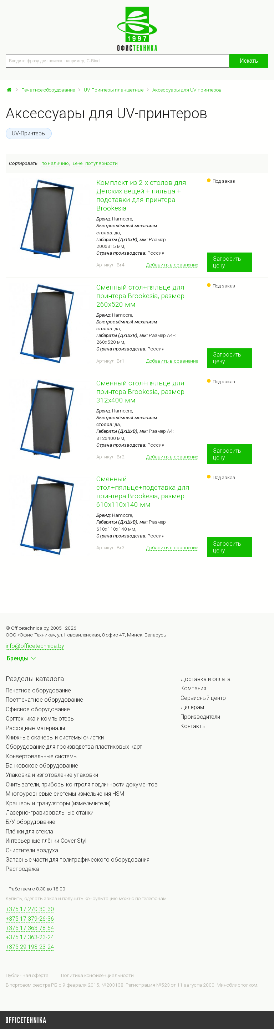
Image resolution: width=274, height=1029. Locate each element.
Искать (249, 61)
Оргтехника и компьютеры (40, 718)
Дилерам (192, 707)
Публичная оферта (27, 975)
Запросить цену (227, 262)
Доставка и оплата (205, 679)
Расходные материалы (35, 728)
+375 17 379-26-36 (30, 918)
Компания (193, 688)
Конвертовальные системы (41, 756)
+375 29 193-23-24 (30, 947)
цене (77, 163)
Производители (200, 716)
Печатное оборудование (48, 90)
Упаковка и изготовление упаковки (52, 774)
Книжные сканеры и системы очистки (55, 737)
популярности (101, 163)
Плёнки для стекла (29, 831)
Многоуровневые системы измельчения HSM (65, 793)
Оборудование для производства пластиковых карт (74, 746)
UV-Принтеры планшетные (113, 90)
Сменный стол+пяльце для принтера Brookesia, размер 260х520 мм (140, 295)
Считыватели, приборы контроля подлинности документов (82, 784)
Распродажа (22, 869)
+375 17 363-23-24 (30, 937)
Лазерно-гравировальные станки (49, 812)
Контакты (193, 726)
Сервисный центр (203, 698)
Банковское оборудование (42, 765)
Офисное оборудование (38, 709)
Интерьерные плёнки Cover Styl (46, 840)
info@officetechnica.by (35, 646)
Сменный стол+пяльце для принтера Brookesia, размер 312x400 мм (140, 391)
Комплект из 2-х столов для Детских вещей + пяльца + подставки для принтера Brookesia (141, 195)
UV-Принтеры (29, 133)
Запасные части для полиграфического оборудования (77, 859)
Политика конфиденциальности (97, 975)
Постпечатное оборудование (44, 699)
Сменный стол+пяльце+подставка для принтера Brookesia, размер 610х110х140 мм (142, 492)
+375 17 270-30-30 (30, 909)
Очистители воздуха (32, 850)
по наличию (55, 163)
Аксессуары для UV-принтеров (187, 90)
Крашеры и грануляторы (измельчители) (58, 803)
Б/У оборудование (30, 821)
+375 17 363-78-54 (30, 928)
